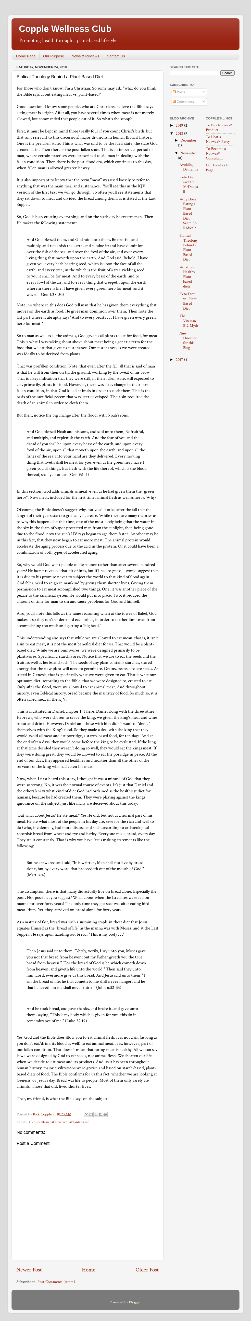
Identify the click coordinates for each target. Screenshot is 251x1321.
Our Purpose (53, 56)
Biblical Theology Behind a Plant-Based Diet (188, 247)
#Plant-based (79, 1122)
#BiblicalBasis (39, 1122)
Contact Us (116, 56)
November (188, 153)
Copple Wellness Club (65, 29)
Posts (179, 92)
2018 (180, 133)
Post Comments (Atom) (56, 1281)
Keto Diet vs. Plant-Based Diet (188, 301)
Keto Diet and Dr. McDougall (188, 184)
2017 (180, 359)
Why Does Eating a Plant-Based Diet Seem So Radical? (188, 214)
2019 (180, 125)
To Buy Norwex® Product (219, 127)
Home (88, 1269)
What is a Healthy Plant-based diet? (187, 277)
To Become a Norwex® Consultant (216, 153)
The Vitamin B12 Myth (188, 321)
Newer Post (29, 1269)
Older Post (147, 1269)
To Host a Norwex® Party (218, 139)
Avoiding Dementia (188, 167)
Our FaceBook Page (217, 167)
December (188, 140)
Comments (183, 101)
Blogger (135, 1302)
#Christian (59, 1122)
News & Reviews (85, 56)
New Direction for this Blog (188, 340)
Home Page (26, 56)
